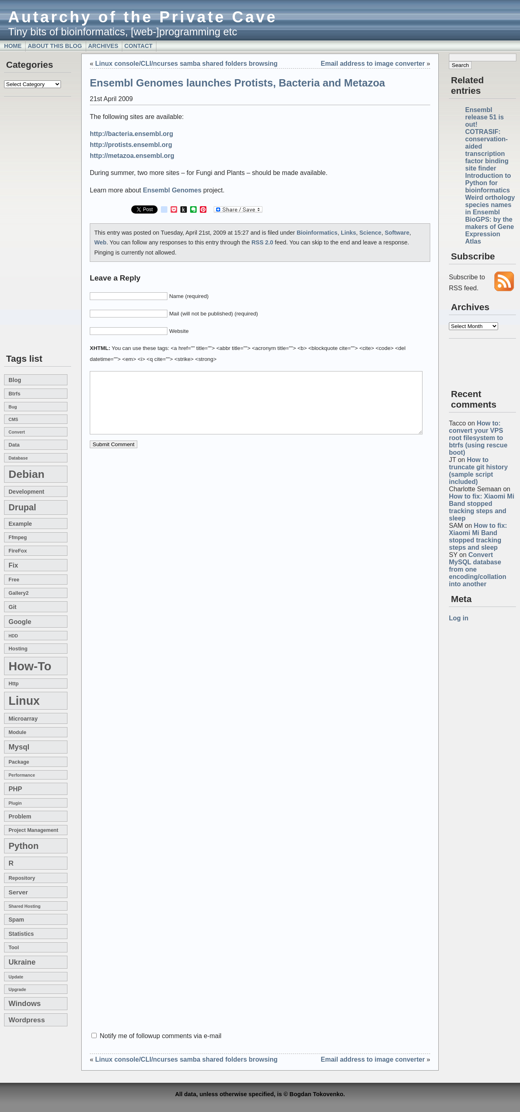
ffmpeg (18, 537)
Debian (26, 474)
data (14, 445)
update (16, 976)
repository (22, 878)
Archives (103, 46)
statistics (21, 934)
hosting (18, 649)
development (26, 491)
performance (22, 775)
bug (13, 406)
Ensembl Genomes (172, 190)
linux (24, 700)
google (20, 621)
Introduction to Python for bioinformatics (488, 183)
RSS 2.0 (262, 242)
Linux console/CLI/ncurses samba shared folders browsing (186, 63)
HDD (13, 635)
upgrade (17, 989)
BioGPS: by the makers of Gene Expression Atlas (489, 230)
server (18, 892)
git (12, 607)
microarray (23, 718)
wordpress (27, 1020)
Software (397, 232)
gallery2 (18, 593)
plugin (15, 803)
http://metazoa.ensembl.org (132, 155)
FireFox (18, 551)
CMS (13, 419)
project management (33, 830)
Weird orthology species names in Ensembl (490, 205)
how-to (30, 666)
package (19, 762)
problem (20, 816)
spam (16, 919)
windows (25, 1004)
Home (13, 46)
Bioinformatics (317, 232)
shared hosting (25, 906)
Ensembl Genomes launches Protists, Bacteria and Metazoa (237, 83)
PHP (15, 788)
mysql (19, 747)
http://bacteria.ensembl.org (131, 133)
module (17, 732)
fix (13, 565)
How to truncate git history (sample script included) (478, 470)
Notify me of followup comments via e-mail (160, 1035)
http (14, 684)
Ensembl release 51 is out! (484, 117)
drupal (22, 507)
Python (24, 846)
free (14, 580)
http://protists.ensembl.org (131, 144)
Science (370, 232)
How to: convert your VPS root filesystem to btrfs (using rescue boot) (478, 438)
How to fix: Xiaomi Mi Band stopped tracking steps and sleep (481, 507)
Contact (138, 46)
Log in (458, 618)
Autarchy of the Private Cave (142, 17)
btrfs (14, 394)
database (18, 458)
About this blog (55, 46)
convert (17, 432)
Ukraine (22, 962)
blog (15, 380)
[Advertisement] (28, 226)
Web (100, 242)
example (20, 523)
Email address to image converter (373, 63)
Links (348, 232)
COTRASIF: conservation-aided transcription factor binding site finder (487, 150)
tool (14, 947)
